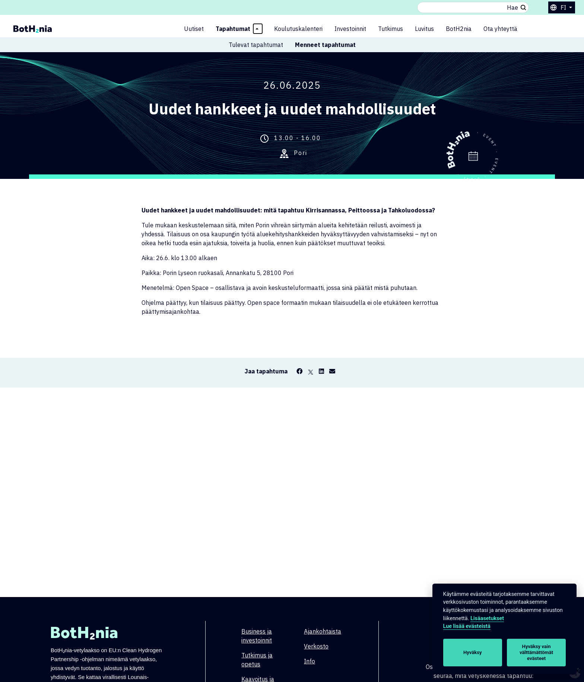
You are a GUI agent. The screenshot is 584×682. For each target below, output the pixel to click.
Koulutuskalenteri (298, 28)
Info (309, 661)
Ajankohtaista (322, 631)
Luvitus (424, 28)
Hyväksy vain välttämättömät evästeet (536, 652)
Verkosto (316, 646)
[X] (311, 371)
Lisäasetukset (487, 618)
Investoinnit (350, 28)
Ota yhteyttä (500, 28)
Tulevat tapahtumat (256, 44)
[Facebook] (299, 371)
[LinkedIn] (321, 371)
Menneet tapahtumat (325, 44)
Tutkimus (390, 28)
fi (564, 7)
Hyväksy (472, 652)
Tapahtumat (233, 28)
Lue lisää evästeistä (467, 626)
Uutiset (194, 28)
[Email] (332, 371)
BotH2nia (459, 28)
